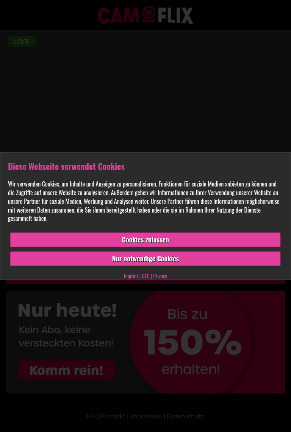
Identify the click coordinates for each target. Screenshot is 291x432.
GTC (145, 276)
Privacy (160, 276)
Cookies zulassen (145, 239)
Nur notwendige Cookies (145, 258)
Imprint (131, 276)
